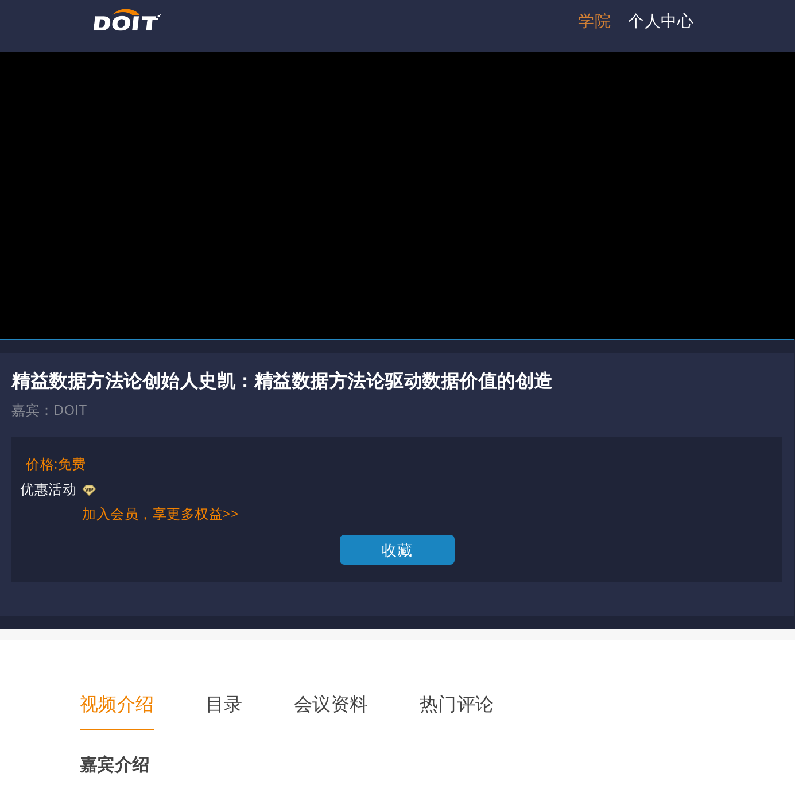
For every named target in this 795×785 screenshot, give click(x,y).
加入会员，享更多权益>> (160, 513)
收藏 (397, 549)
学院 (594, 20)
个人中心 (660, 20)
